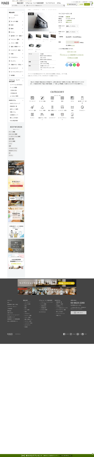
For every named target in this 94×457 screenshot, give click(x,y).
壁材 (26, 307)
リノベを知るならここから (62, 307)
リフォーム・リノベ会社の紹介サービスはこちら (72, 55)
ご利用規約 (9, 308)
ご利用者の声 (13, 93)
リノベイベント (50, 3)
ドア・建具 (27, 309)
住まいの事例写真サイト (12, 321)
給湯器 (26, 327)
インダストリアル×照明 (14, 136)
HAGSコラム (57, 300)
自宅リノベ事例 (14, 109)
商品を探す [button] (12, 12)
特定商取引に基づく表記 (12, 304)
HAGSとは (9, 300)
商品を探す (20, 3)
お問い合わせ (10, 312)
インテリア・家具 (28, 323)
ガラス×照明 (12, 141)
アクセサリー (27, 313)
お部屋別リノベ (14, 115)
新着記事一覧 (13, 106)
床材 (26, 306)
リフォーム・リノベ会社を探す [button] (14, 80)
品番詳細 (68, 16)
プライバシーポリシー (12, 306)
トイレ (10, 143)
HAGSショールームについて (13, 315)
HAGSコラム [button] (12, 100)
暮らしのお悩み (14, 118)
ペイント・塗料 (28, 321)
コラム (59, 3)
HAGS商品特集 (14, 120)
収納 (26, 311)
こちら (73, 45)
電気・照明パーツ (28, 319)
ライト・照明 (27, 317)
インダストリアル (13, 148)
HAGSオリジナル (13, 150)
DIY (9, 153)
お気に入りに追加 (73, 57)
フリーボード (27, 302)
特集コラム (13, 112)
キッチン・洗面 (28, 315)
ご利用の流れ (13, 90)
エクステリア (27, 325)
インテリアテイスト (60, 313)
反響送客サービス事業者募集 (13, 319)
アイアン (11, 155)
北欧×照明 (11, 139)
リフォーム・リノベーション (46, 302)
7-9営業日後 (69, 20)
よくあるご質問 (14, 96)
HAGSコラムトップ (15, 103)
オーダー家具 (27, 304)
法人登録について (11, 317)
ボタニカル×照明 (13, 134)
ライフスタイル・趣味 (61, 309)
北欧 (10, 146)
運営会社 (9, 310)
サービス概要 (13, 87)
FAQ (8, 302)
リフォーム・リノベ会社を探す (35, 3)
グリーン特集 (12, 132)
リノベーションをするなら (16, 84)
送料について (69, 22)
